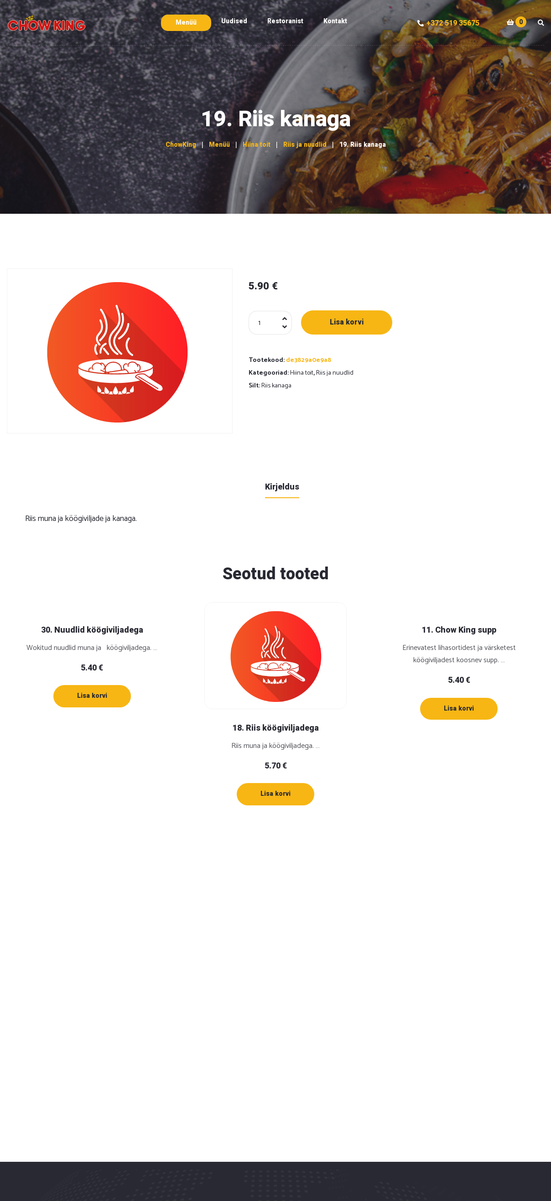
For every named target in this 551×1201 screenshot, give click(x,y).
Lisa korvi (347, 322)
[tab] (282, 486)
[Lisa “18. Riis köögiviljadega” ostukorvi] (275, 794)
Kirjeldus (282, 487)
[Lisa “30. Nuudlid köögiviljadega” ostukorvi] (92, 696)
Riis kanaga (276, 386)
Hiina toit (301, 373)
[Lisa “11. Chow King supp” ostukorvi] (459, 709)
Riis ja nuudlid (334, 373)
